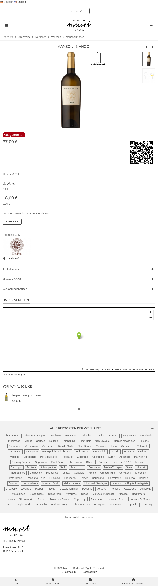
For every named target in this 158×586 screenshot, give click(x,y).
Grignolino (41, 462)
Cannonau (15, 446)
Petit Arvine (15, 478)
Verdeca (101, 488)
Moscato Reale (116, 499)
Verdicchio (30, 456)
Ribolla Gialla (65, 446)
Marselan (140, 472)
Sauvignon (32, 451)
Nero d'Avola (102, 440)
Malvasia (101, 446)
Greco (84, 493)
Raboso (143, 478)
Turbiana (129, 451)
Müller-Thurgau (113, 467)
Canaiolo (79, 472)
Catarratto (142, 446)
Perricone (115, 504)
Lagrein (115, 451)
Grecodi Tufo (107, 472)
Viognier (14, 456)
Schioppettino (48, 467)
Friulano (144, 440)
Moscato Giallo (50, 483)
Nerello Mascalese (124, 440)
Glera (129, 467)
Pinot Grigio (99, 451)
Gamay (42, 499)
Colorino (13, 483)
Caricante (82, 456)
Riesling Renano (21, 462)
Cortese (40, 440)
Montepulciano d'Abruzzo (56, 451)
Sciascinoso (77, 467)
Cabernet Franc (81, 504)
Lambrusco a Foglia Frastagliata (130, 483)
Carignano (98, 478)
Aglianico (124, 456)
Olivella (90, 462)
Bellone (53, 440)
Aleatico (123, 493)
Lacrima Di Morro (139, 499)
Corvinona (125, 472)
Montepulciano (48, 456)
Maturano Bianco (60, 499)
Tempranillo (132, 504)
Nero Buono (85, 446)
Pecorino (87, 488)
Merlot (28, 440)
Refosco (115, 488)
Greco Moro (55, 493)
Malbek (39, 488)
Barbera (113, 435)
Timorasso (76, 462)
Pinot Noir (85, 440)
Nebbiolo (56, 435)
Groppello (11, 488)
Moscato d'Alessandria (20, 499)
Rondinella (146, 435)
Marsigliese (18, 493)
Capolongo (80, 499)
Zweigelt (26, 488)
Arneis (92, 472)
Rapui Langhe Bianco (27, 395)
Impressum (68, 571)
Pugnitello (41, 504)
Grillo (63, 467)
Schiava (31, 467)
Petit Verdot (82, 451)
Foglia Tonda (23, 504)
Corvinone (48, 446)
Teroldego (94, 467)
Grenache (126, 446)
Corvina (100, 435)
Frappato (104, 462)
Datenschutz (88, 571)
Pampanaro (97, 499)
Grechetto (70, 478)
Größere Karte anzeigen (14, 375)
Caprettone (114, 478)
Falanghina (68, 440)
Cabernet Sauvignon (34, 435)
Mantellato (52, 472)
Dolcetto (130, 478)
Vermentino (31, 446)
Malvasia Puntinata (103, 493)
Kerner (84, 478)
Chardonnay (11, 435)
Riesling (147, 504)
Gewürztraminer (69, 488)
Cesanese (98, 456)
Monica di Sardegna (95, 483)
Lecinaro (143, 451)
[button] (79, 409)
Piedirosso (14, 440)
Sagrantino (15, 451)
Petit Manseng (59, 504)
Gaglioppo (16, 467)
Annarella (145, 488)
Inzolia (51, 488)
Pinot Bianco (58, 462)
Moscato (141, 467)
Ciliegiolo (54, 478)
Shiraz (66, 472)
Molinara (140, 462)
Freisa (8, 504)
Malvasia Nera (72, 483)
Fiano (113, 446)
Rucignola (100, 504)
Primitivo (86, 435)
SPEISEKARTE (78, 11)
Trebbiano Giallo (35, 478)
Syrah (111, 456)
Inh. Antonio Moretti (14, 540)
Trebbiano (67, 456)
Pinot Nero (71, 435)
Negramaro (138, 493)
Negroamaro (18, 472)
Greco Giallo (36, 493)
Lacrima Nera (30, 483)
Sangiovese (129, 435)
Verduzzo (71, 493)
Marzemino (140, 456)
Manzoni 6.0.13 (122, 462)
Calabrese (130, 488)
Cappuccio (36, 472)
